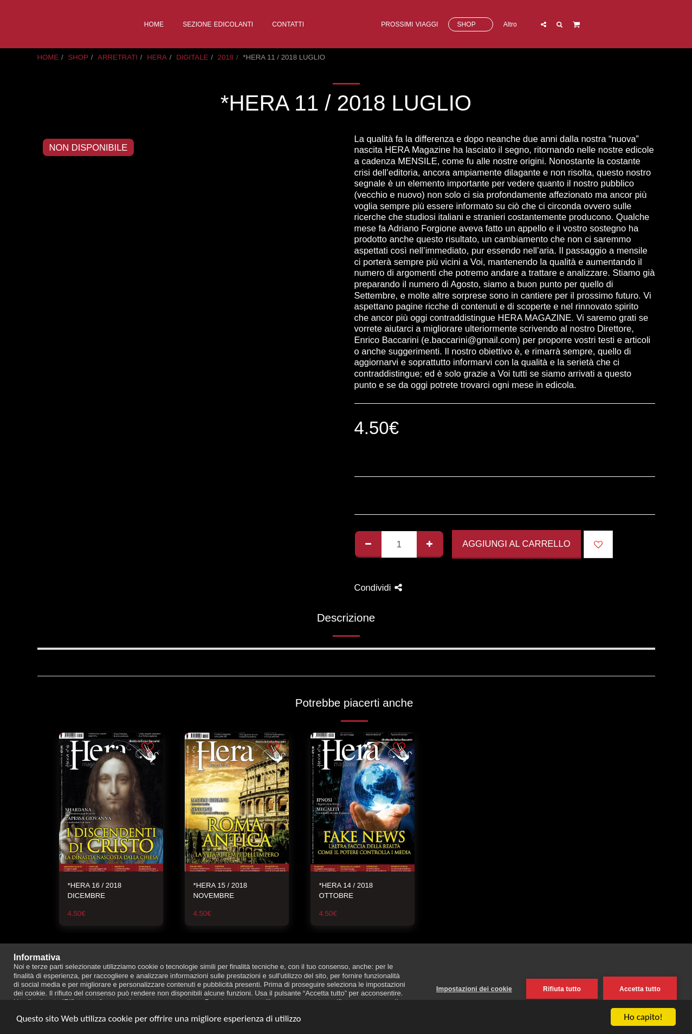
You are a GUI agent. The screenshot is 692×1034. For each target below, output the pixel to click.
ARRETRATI (118, 57)
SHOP (78, 57)
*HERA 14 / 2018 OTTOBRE (346, 890)
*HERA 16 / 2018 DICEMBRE (95, 890)
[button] (588, 24)
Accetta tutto (640, 989)
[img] (111, 802)
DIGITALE (192, 57)
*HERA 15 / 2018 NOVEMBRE (220, 890)
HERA (157, 57)
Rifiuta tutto (562, 989)
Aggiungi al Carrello (516, 543)
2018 (226, 57)
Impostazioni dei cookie (474, 989)
